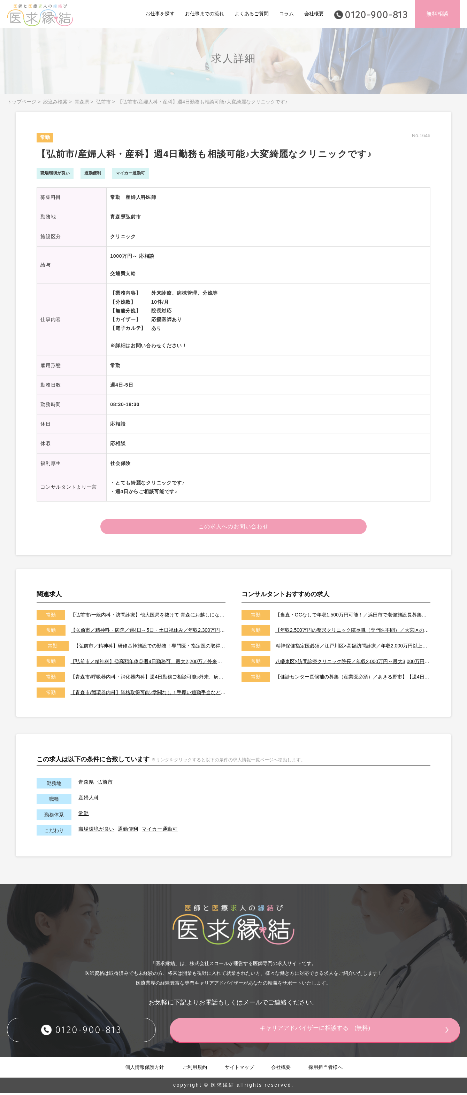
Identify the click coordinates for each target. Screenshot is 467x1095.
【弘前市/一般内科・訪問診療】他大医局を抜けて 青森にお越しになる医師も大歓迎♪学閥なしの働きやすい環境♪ (147, 617)
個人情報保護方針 (144, 1069)
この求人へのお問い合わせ (233, 527)
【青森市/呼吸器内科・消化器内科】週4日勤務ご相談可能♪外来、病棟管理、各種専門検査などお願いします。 (147, 679)
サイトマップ (239, 1069)
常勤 (83, 815)
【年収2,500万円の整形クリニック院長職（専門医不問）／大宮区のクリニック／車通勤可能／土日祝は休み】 (352, 632)
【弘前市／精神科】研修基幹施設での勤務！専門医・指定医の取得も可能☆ (150, 648)
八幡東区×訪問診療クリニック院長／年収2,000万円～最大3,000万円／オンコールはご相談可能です (352, 663)
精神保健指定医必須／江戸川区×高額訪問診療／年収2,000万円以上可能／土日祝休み (353, 648)
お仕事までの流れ (204, 13)
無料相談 (437, 14)
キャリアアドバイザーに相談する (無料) (325, 1031)
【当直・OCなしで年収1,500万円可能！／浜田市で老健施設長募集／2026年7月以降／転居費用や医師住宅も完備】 (352, 617)
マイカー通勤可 (160, 831)
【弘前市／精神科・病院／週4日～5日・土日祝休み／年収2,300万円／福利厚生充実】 (148, 632)
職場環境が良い (96, 831)
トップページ (21, 101)
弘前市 (103, 101)
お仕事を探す (160, 13)
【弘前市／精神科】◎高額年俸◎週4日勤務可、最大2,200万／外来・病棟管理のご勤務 (147, 663)
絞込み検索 (55, 101)
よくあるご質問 (252, 13)
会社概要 (314, 13)
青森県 (82, 101)
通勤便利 (128, 831)
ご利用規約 (195, 1069)
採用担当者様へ (325, 1069)
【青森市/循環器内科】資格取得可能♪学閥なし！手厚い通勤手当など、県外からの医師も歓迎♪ (147, 694)
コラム (286, 13)
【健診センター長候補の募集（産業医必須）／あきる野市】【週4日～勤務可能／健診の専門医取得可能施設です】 (352, 679)
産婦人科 (88, 799)
